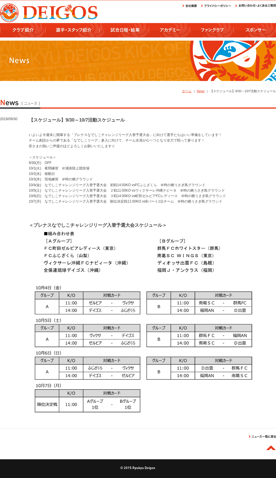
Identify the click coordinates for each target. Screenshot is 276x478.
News (201, 91)
